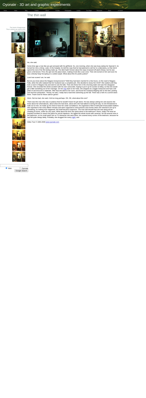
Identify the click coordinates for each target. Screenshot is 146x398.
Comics (78, 10)
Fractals (58, 10)
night (74, 117)
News (15, 10)
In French (120, 10)
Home (5, 10)
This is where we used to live (15, 29)
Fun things (89, 10)
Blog (26, 10)
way (64, 89)
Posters (37, 10)
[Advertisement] (18, 19)
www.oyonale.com (52, 122)
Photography (68, 10)
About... (110, 10)
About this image (19, 31)
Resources (99, 10)
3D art (47, 10)
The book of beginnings (17, 27)
